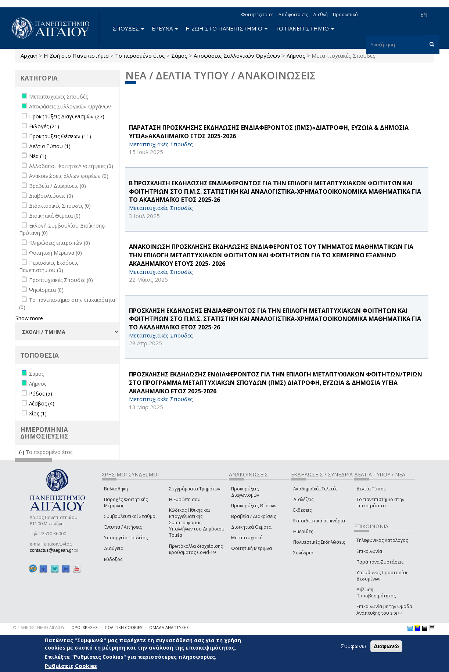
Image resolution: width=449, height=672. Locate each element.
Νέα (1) (37, 156)
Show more (29, 318)
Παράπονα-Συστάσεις (379, 562)
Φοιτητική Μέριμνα (251, 548)
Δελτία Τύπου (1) (50, 146)
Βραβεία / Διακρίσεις (253, 516)
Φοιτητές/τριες (257, 14)
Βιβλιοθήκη (116, 489)
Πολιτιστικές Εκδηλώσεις (319, 542)
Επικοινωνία (369, 551)
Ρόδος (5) (40, 393)
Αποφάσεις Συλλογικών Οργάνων (237, 55)
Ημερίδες (303, 531)
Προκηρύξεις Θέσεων (253, 506)
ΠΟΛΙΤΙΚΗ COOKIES (123, 627)
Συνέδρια (303, 553)
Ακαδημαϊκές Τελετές (315, 489)
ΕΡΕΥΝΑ (165, 28)
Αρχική (29, 55)
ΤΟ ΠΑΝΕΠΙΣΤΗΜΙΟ (304, 28)
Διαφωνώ (386, 646)
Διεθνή (320, 14)
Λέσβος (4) (41, 403)
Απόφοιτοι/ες (293, 14)
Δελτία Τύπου (371, 489)
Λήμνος (296, 55)
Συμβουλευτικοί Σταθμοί (130, 516)
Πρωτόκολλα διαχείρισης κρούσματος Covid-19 (196, 549)
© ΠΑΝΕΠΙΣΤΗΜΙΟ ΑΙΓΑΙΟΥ (39, 627)
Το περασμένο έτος (140, 55)
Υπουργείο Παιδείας (126, 538)
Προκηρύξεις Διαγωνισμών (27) (66, 116)
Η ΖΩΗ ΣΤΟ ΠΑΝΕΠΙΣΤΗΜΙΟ (226, 28)
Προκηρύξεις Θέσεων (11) (60, 136)
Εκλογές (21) (44, 126)
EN (423, 14)
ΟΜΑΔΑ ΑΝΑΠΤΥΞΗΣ (169, 627)
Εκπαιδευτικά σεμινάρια (319, 521)
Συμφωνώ (353, 646)
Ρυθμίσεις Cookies (71, 665)
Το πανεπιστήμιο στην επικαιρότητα (380, 502)
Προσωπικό (345, 14)
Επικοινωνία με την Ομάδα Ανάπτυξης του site (384, 609)
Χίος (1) (38, 413)
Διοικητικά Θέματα (251, 527)
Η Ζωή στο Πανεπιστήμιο (76, 55)
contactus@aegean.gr (54, 550)
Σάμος (179, 55)
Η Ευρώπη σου (185, 499)
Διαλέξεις (303, 499)
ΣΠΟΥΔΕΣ (128, 28)
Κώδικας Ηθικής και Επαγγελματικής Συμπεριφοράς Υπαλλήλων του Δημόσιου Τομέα (196, 523)
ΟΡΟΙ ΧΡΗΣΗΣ (84, 627)
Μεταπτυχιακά (247, 538)
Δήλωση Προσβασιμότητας (376, 592)
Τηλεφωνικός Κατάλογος (382, 540)
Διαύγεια (113, 548)
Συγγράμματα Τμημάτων (194, 489)
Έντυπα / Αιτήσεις (123, 527)
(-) (22, 451)
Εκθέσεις (302, 510)
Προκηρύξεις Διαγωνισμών (245, 492)
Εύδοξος (113, 559)
